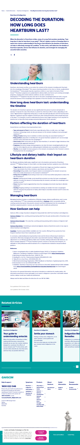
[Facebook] (14, 55)
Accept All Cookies (41, 432)
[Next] (77, 366)
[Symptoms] (29, 3)
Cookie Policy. (28, 438)
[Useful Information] (58, 3)
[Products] (15, 3)
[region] (25, 435)
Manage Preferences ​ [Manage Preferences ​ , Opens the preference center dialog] (41, 438)
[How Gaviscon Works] (43, 3)
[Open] (79, 3)
